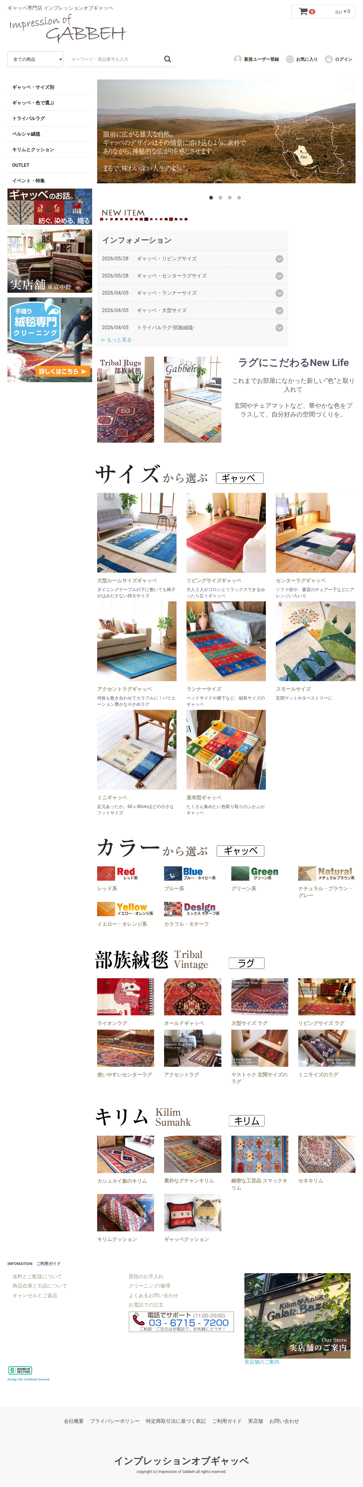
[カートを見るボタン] (308, 11)
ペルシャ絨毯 (26, 134)
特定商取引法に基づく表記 (176, 1421)
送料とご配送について (37, 1276)
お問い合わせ (284, 1421)
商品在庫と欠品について (39, 1286)
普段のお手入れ (146, 1276)
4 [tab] (240, 199)
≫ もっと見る (117, 340)
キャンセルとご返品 (34, 1295)
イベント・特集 (28, 181)
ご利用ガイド (227, 1421)
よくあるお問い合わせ (153, 1295)
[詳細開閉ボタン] (279, 259)
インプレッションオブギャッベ (181, 1461)
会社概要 (74, 1421)
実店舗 (255, 1421)
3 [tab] (231, 199)
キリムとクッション (33, 149)
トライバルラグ (28, 118)
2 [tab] (222, 199)
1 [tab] (212, 199)
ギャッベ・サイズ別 (33, 87)
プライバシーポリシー (115, 1421)
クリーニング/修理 (150, 1286)
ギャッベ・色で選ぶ (33, 103)
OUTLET (21, 165)
